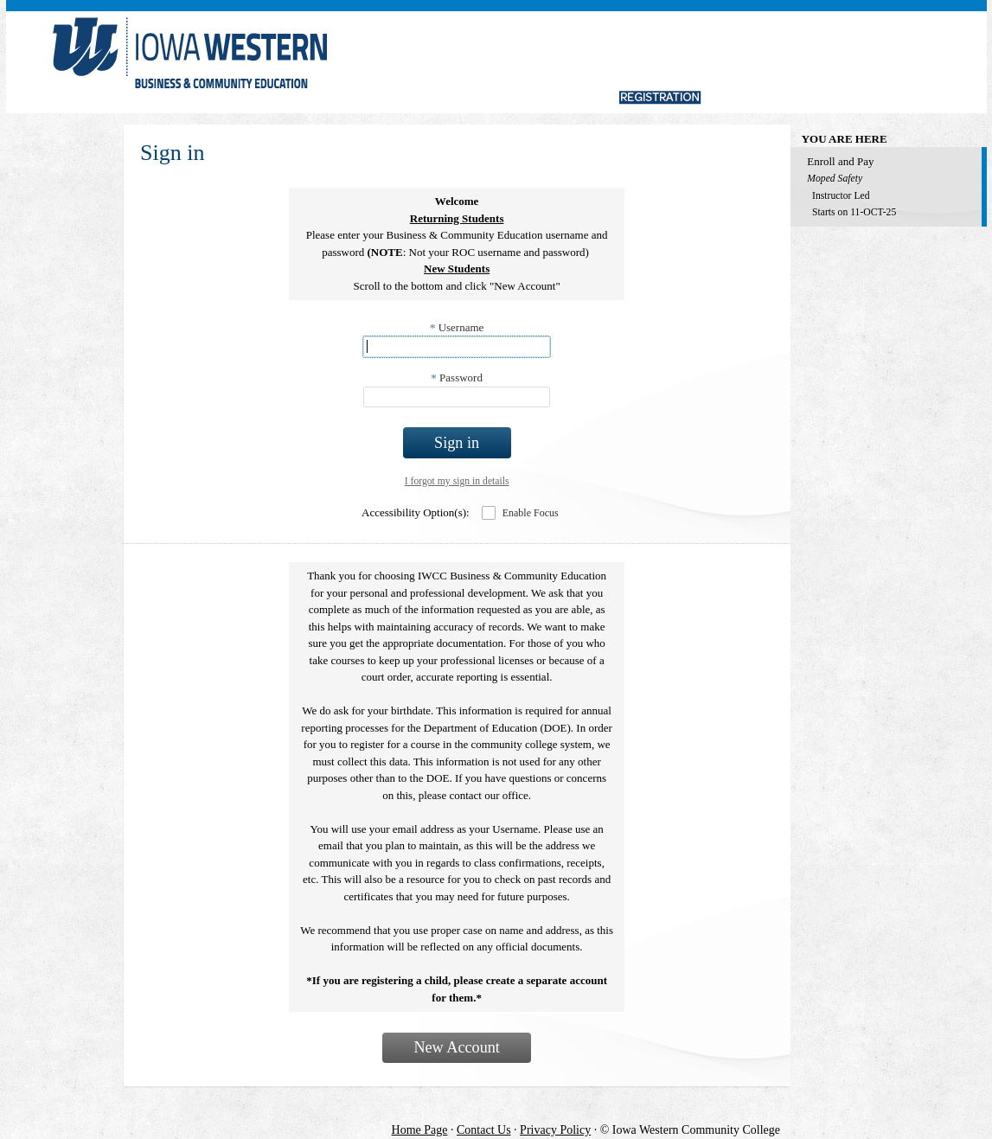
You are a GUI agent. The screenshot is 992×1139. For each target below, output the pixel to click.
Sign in (456, 442)
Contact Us (484, 1129)
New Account (456, 1047)
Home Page (420, 1129)
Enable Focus (530, 513)
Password (457, 377)
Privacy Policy (555, 1129)
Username (456, 327)
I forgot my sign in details (457, 481)
